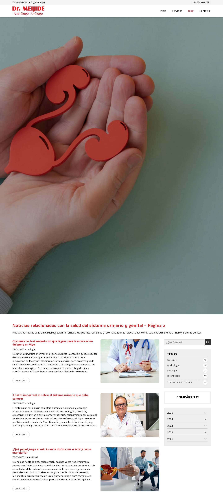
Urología (31, 349)
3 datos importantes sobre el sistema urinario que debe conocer (50, 396)
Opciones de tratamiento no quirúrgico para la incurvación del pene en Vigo (52, 342)
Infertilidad (32, 457)
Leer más (20, 380)
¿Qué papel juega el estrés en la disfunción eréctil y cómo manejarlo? (51, 450)
